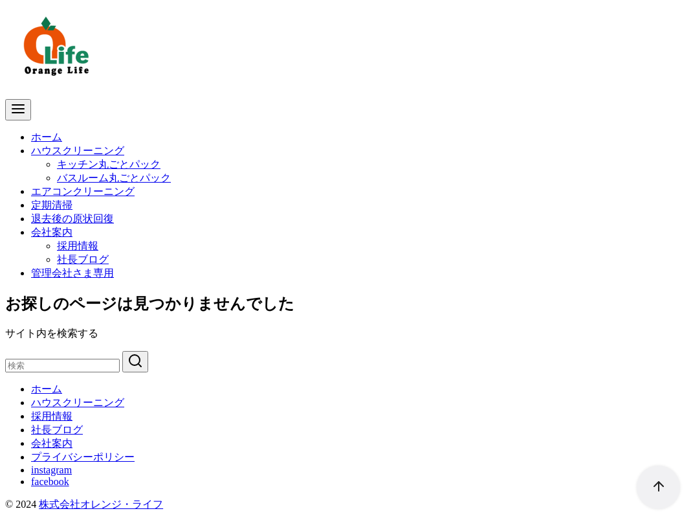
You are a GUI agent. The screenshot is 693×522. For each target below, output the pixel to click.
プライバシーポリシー (83, 456)
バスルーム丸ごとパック (114, 177)
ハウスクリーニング (77, 150)
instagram (51, 469)
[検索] (62, 365)
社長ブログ (83, 259)
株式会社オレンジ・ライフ (101, 504)
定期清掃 (51, 204)
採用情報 (77, 245)
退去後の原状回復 (72, 218)
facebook (50, 481)
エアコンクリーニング (83, 191)
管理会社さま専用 (72, 272)
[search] (135, 361)
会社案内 (51, 232)
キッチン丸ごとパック (108, 164)
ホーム (46, 136)
